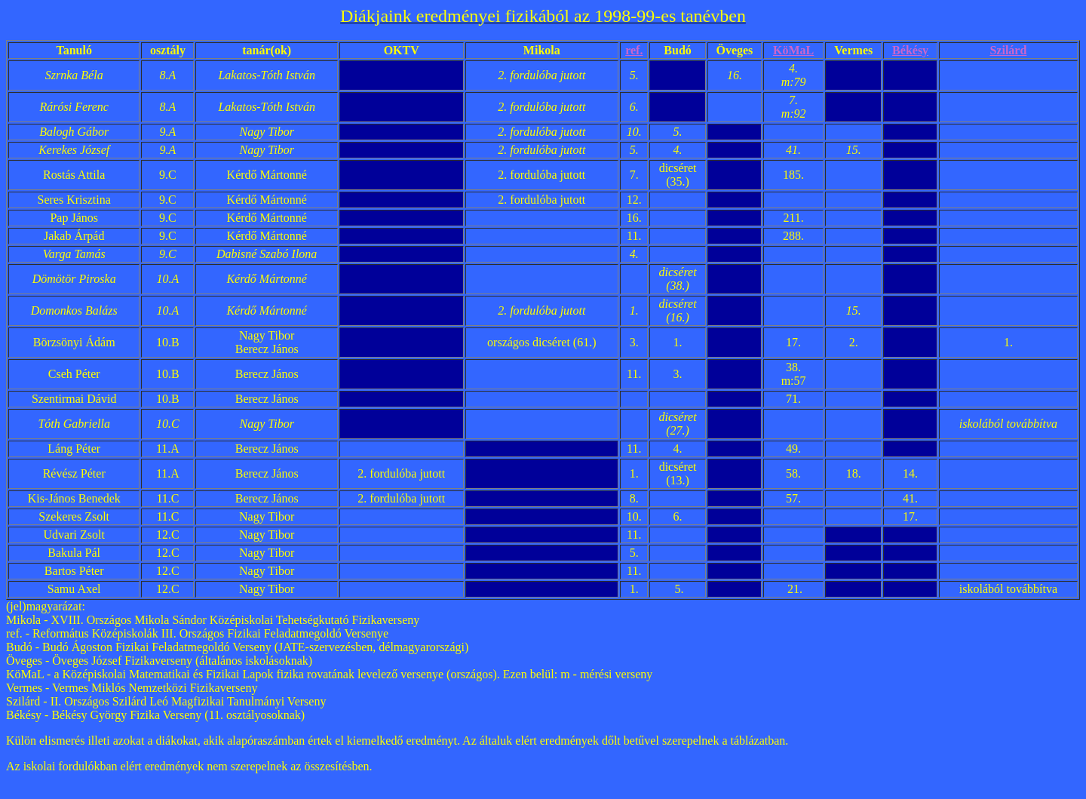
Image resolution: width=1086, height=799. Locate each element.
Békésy (910, 50)
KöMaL (793, 50)
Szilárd (1007, 50)
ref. (634, 50)
